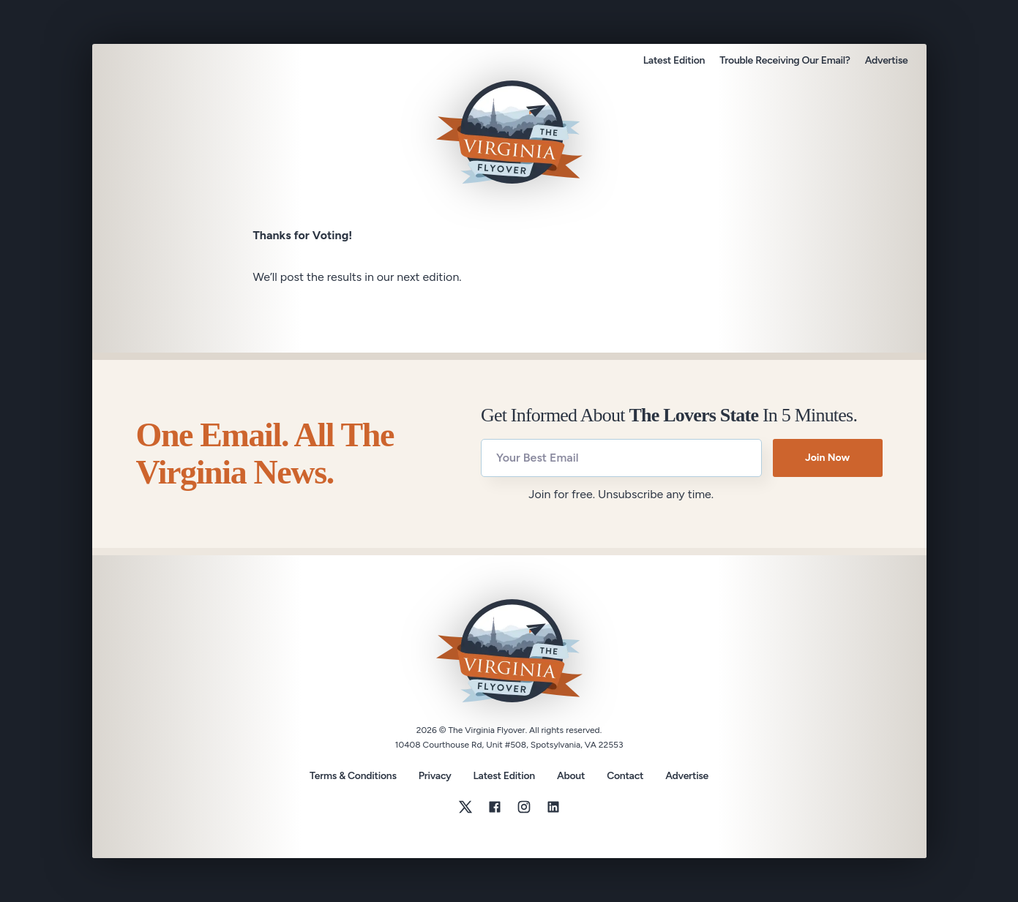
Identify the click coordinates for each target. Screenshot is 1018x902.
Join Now (827, 457)
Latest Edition (674, 60)
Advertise (886, 60)
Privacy (435, 776)
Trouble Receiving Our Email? (784, 60)
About (571, 776)
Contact (625, 776)
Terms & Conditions (353, 776)
